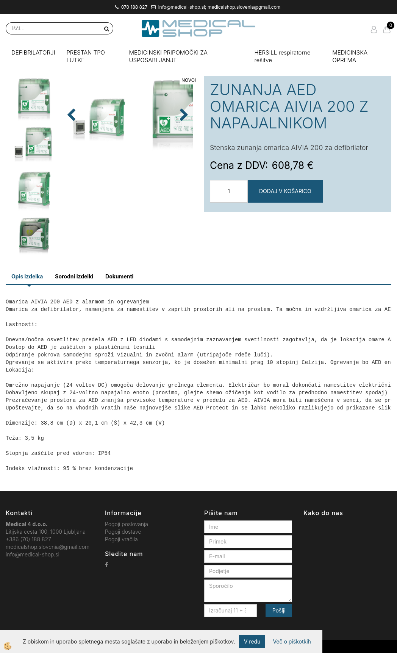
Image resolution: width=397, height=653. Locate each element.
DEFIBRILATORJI (33, 52)
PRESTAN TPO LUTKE (85, 56)
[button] (183, 143)
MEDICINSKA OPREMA (349, 56)
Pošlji (279, 610)
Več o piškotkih (292, 641)
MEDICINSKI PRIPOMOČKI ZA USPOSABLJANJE (168, 56)
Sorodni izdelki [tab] (74, 276)
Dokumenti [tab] (119, 276)
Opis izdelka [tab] (27, 276)
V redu (252, 641)
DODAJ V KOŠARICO (285, 191)
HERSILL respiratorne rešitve (282, 56)
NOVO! (188, 80)
